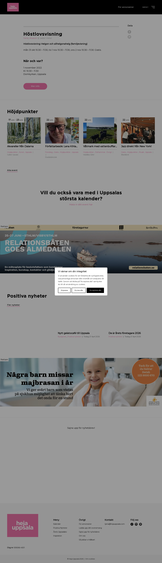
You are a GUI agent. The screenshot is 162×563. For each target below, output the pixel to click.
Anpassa (64, 290)
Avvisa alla (78, 290)
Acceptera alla (95, 290)
